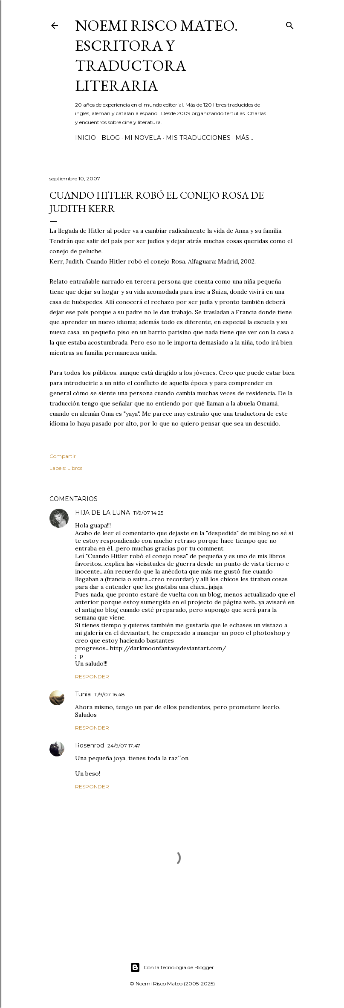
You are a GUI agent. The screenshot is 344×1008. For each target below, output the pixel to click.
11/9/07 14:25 (148, 513)
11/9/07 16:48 (109, 694)
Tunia (83, 694)
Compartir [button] (62, 456)
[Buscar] (290, 23)
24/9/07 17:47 (123, 745)
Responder (92, 676)
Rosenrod (89, 745)
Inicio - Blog (97, 138)
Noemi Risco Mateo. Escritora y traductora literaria (156, 55)
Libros (74, 468)
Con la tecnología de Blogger (172, 967)
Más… (244, 138)
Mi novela (142, 138)
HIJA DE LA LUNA (102, 512)
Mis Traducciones (198, 138)
